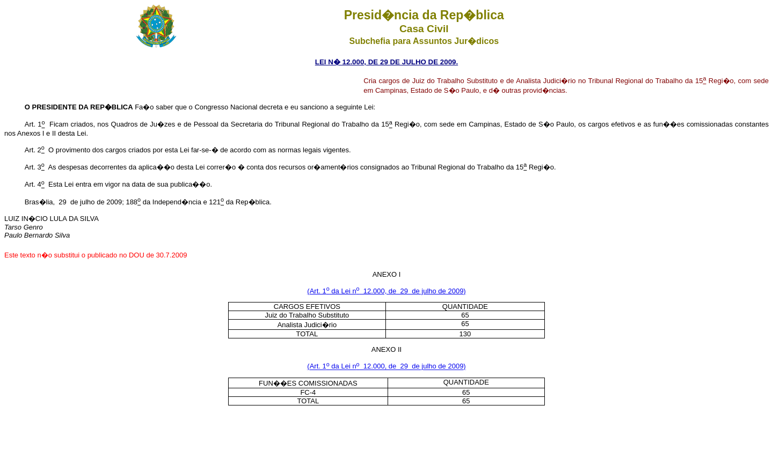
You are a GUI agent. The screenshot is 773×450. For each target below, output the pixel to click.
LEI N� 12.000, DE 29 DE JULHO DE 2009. (386, 62)
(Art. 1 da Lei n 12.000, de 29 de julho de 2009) (386, 291)
